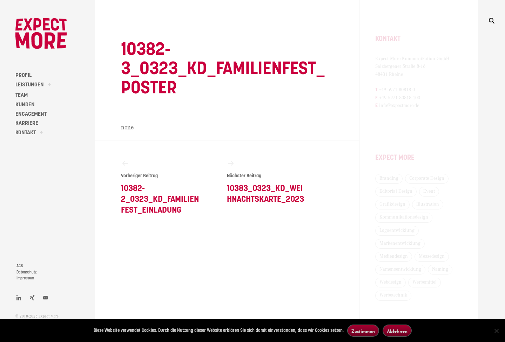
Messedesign (432, 256)
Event (429, 191)
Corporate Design (426, 178)
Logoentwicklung (397, 230)
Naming (440, 269)
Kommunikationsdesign (403, 217)
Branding (388, 178)
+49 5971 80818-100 (399, 97)
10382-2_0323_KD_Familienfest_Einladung (160, 186)
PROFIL (23, 75)
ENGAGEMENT (31, 114)
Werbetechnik (393, 295)
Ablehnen (397, 331)
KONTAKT (25, 132)
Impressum (25, 278)
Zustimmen (363, 331)
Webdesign (390, 282)
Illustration (427, 204)
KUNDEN (25, 104)
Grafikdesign (392, 204)
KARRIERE (26, 123)
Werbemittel (424, 282)
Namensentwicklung (400, 269)
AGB (19, 266)
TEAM (21, 95)
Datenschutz (26, 272)
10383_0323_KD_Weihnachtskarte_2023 (266, 181)
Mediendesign (393, 256)
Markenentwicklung (399, 243)
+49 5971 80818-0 (397, 89)
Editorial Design (395, 191)
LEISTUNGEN (29, 84)
